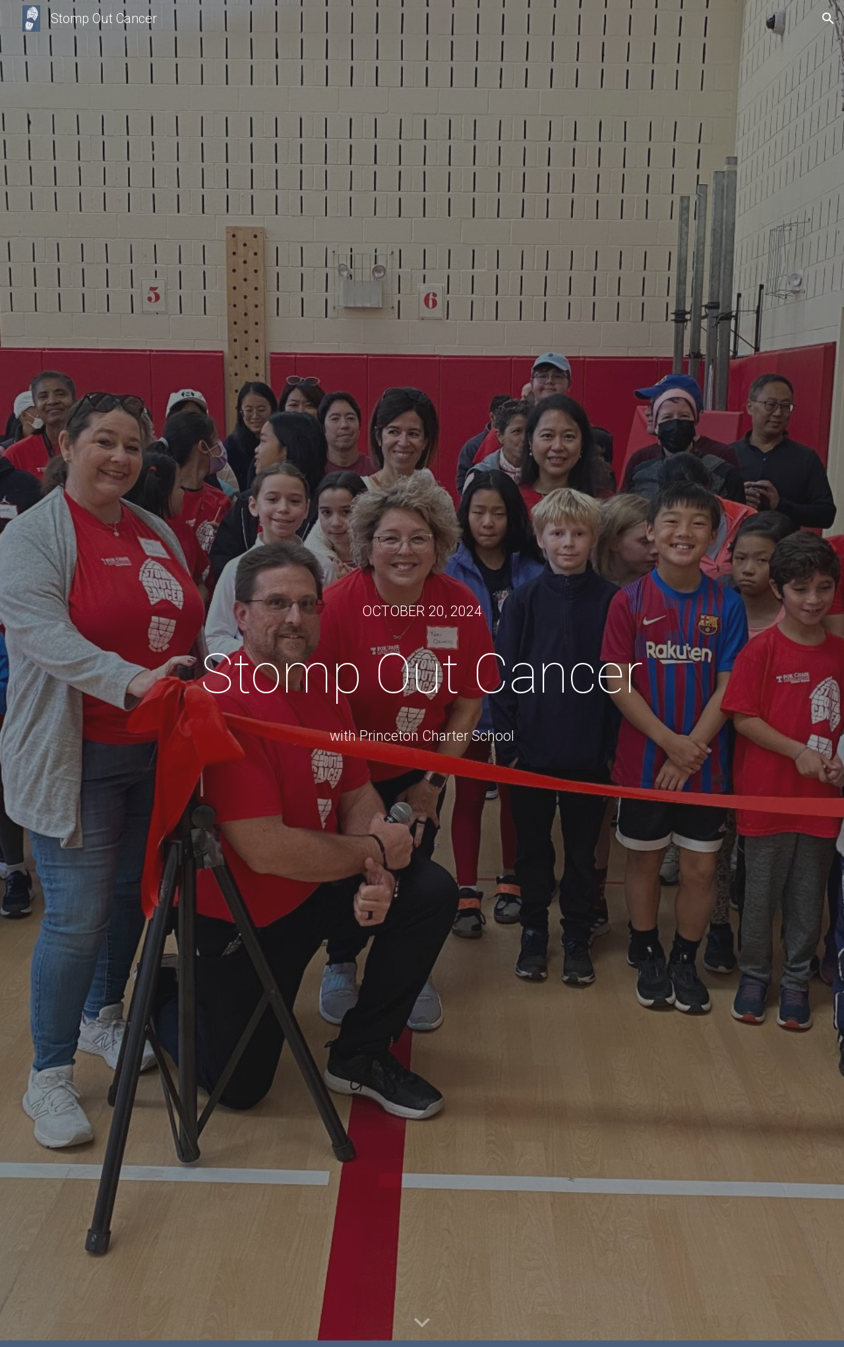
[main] (422, 611)
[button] (828, 18)
